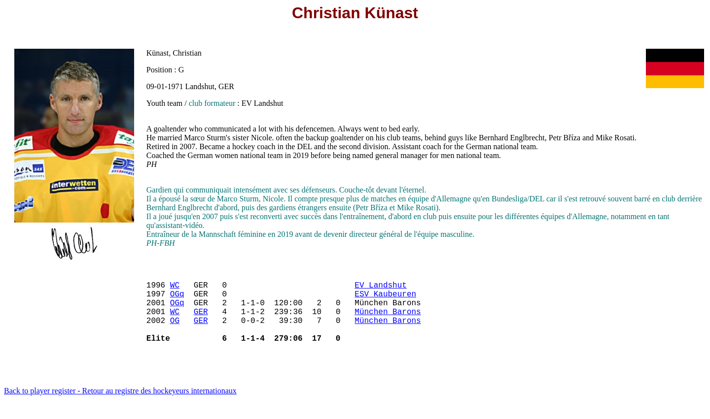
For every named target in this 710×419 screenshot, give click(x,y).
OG (174, 331)
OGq (177, 299)
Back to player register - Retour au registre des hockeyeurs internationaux (120, 406)
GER (201, 321)
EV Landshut (381, 288)
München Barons (388, 321)
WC (174, 288)
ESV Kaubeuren (385, 299)
